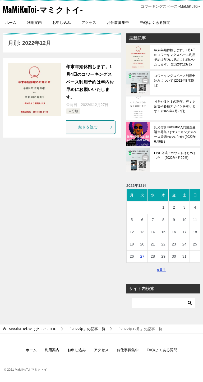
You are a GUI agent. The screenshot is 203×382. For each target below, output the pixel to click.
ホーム (10, 22)
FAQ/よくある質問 (155, 22)
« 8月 (161, 269)
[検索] (163, 303)
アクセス (88, 22)
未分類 (73, 111)
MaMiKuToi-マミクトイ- (43, 9)
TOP (33, 329)
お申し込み (61, 22)
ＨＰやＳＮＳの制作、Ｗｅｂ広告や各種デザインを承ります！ (174, 106)
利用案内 (34, 22)
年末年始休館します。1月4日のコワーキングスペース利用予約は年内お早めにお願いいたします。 (90, 81)
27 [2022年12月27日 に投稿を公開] (142, 256)
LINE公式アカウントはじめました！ (175, 155)
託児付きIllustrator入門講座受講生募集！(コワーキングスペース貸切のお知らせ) (175, 134)
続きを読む (96, 127)
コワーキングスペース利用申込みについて (174, 80)
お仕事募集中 (118, 22)
